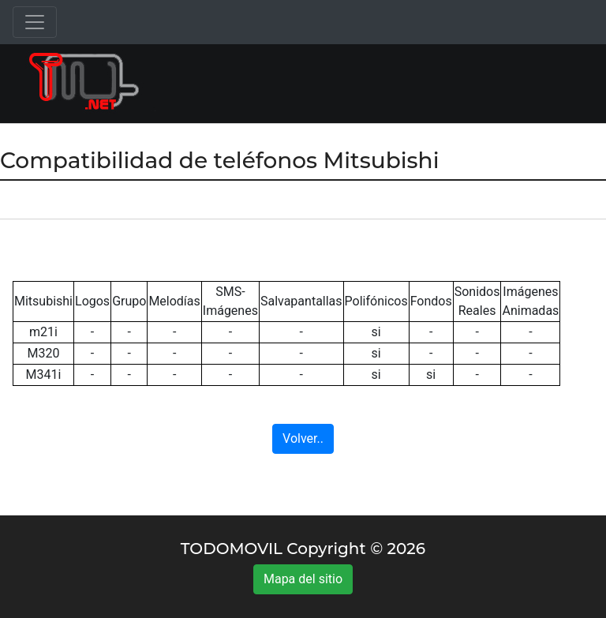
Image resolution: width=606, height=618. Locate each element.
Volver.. (303, 438)
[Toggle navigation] (35, 22)
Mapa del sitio (303, 578)
